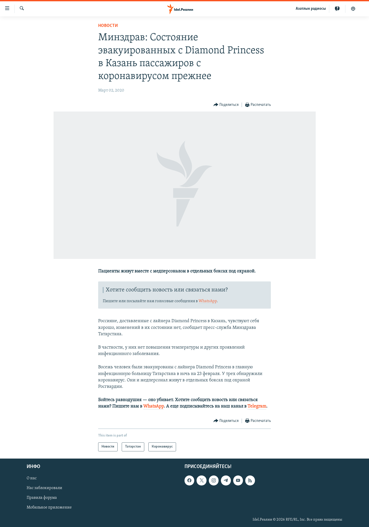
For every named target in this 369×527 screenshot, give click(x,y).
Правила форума (42, 498)
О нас (32, 478)
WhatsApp (208, 301)
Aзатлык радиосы (311, 9)
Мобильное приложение (49, 507)
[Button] (226, 105)
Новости (108, 25)
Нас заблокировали (44, 488)
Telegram (257, 406)
